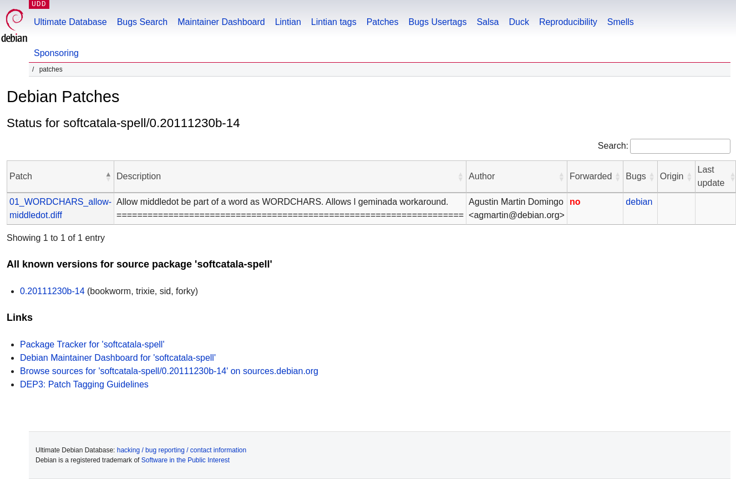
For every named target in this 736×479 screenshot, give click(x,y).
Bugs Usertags (437, 22)
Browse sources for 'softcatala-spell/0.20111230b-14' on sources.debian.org (169, 371)
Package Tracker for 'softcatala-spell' (92, 344)
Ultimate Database (70, 22)
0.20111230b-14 (52, 291)
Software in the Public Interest (185, 460)
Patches (383, 22)
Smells (620, 22)
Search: (613, 145)
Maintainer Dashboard (221, 22)
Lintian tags (334, 22)
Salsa (487, 22)
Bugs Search (142, 22)
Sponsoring (56, 53)
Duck (519, 22)
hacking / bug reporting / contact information (181, 450)
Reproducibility (568, 22)
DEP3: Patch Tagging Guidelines (84, 384)
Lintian (288, 22)
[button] (108, 176)
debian (639, 201)
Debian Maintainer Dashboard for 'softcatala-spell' (118, 357)
